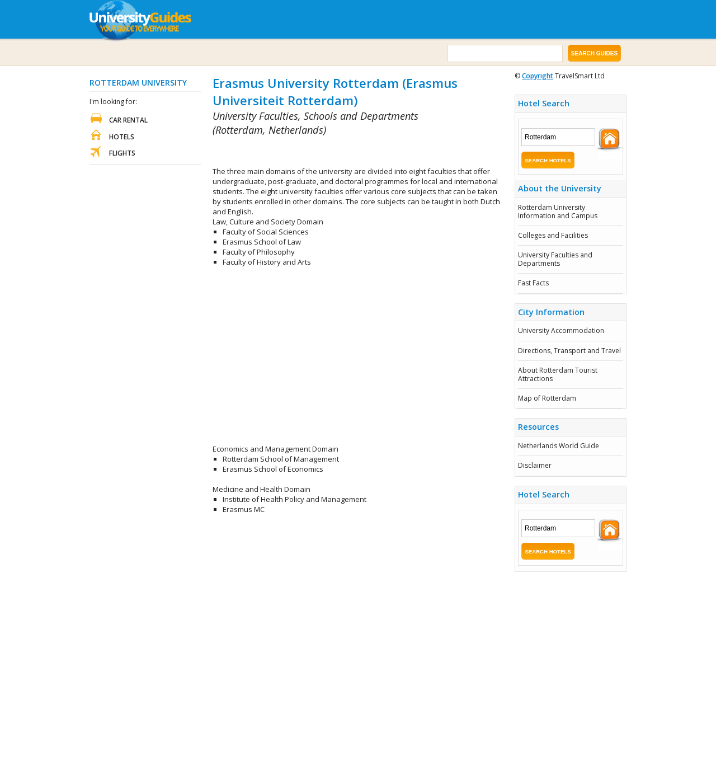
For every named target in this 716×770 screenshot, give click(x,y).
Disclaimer (535, 465)
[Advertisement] (343, 152)
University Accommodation (561, 330)
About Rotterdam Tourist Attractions (557, 374)
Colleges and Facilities (553, 235)
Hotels (121, 137)
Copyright (537, 76)
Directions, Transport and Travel (569, 350)
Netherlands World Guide (558, 445)
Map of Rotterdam (547, 398)
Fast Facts (533, 283)
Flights (122, 153)
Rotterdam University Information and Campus (557, 211)
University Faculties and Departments (555, 258)
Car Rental (128, 120)
